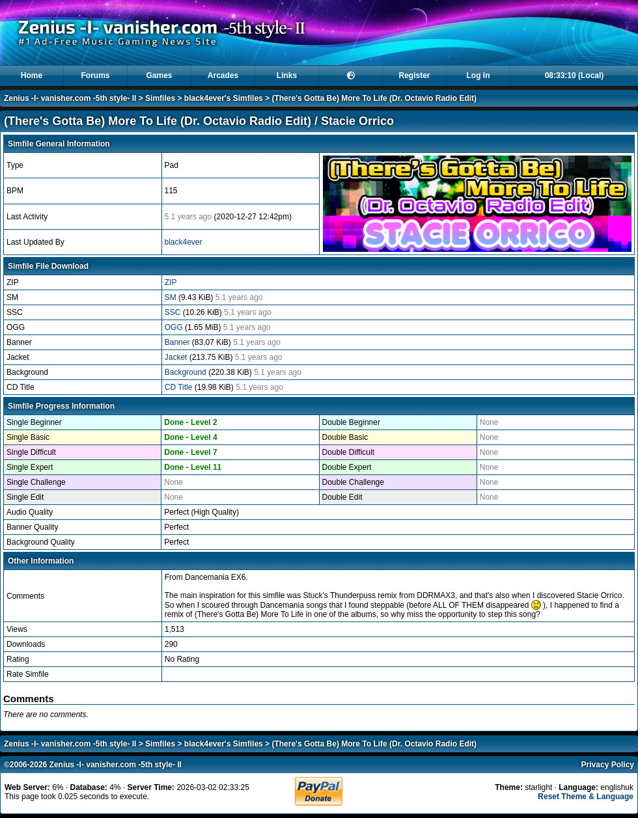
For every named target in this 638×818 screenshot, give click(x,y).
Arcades (223, 75)
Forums (95, 75)
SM (171, 297)
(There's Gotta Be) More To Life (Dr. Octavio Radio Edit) (374, 98)
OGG (175, 327)
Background (186, 372)
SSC (174, 312)
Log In (478, 75)
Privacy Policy (607, 764)
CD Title (180, 387)
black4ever (183, 242)
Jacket (177, 357)
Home (31, 75)
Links (287, 75)
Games (159, 75)
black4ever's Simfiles (223, 98)
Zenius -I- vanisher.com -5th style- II (70, 98)
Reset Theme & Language (585, 796)
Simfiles (160, 98)
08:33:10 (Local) (574, 75)
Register (414, 75)
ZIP (171, 282)
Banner (178, 342)
